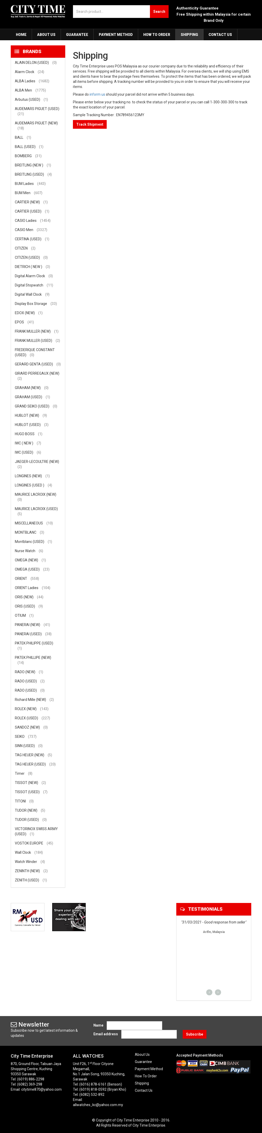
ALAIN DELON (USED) (36, 62)
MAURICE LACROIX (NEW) (35, 497)
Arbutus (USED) (31, 99)
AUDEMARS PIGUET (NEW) (36, 126)
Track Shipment (89, 124)
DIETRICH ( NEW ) (32, 266)
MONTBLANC (29, 532)
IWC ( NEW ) (28, 443)
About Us (46, 35)
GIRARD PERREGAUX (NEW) (37, 376)
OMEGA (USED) (32, 569)
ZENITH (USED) (31, 880)
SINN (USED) (29, 745)
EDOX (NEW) (29, 312)
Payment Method (116, 35)
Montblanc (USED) (33, 541)
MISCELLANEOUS (34, 523)
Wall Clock (29, 852)
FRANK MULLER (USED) (37, 340)
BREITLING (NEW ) (33, 165)
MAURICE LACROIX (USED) (36, 511)
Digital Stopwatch (34, 285)
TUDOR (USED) (31, 819)
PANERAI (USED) (33, 634)
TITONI (24, 801)
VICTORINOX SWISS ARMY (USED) (36, 832)
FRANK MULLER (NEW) (37, 331)
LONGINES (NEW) (32, 476)
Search (159, 11)
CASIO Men (31, 229)
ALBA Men (30, 90)
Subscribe (194, 1034)
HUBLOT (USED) (32, 424)
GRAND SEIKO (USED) (36, 406)
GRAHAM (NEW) (32, 387)
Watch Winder (30, 861)
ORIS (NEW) (29, 597)
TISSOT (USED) (31, 791)
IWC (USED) (28, 452)
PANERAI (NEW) (32, 624)
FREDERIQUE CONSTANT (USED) (35, 352)
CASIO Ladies (33, 220)
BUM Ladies (30, 183)
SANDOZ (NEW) (31, 727)
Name (98, 1025)
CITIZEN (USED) (31, 257)
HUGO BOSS (28, 433)
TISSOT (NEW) (30, 782)
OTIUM (24, 615)
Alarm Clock (29, 71)
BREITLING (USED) (33, 174)
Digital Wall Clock (32, 294)
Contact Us (220, 35)
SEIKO (26, 736)
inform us (97, 94)
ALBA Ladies (32, 81)
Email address (105, 1034)
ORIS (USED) (29, 606)
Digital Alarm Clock (34, 276)
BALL (23, 137)
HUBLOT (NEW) (31, 415)
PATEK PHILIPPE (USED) (34, 646)
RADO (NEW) (29, 671)
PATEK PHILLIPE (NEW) (33, 660)
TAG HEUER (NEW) (33, 755)
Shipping (189, 35)
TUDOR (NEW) (30, 810)
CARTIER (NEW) (31, 202)
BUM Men (28, 192)
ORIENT (27, 578)
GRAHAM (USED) (32, 397)
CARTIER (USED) (32, 211)
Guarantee (77, 35)
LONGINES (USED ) (33, 485)
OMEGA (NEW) (30, 560)
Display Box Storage (36, 303)
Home (21, 35)
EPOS (24, 322)
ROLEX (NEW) (32, 708)
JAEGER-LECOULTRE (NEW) (37, 464)
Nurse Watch (29, 550)
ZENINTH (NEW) (31, 870)
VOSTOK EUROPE (34, 843)
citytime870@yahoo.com (41, 1089)
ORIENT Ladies (32, 587)
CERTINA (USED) (32, 239)
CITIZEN (25, 248)
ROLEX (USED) (32, 718)
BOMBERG (28, 155)
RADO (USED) (30, 681)
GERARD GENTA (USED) (38, 364)
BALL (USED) (29, 146)
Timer (23, 773)
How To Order (156, 35)
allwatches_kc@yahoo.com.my (98, 1105)
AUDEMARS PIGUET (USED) (37, 111)
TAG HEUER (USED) (35, 764)
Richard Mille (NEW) (34, 699)
